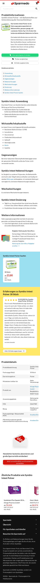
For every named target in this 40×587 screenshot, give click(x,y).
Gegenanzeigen (9, 79)
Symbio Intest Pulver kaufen (13, 93)
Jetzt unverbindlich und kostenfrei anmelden (20, 462)
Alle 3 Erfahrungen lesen (14, 351)
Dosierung (7, 87)
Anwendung (8, 73)
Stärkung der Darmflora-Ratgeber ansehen (23, 245)
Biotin (6, 145)
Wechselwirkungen (10, 84)
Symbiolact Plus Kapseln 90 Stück (14, 500)
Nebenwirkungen (10, 82)
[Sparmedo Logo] (20, 3)
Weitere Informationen (12, 90)
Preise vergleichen (20, 59)
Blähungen (10, 179)
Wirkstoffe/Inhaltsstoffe (12, 76)
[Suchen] (36, 8)
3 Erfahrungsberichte (20, 63)
